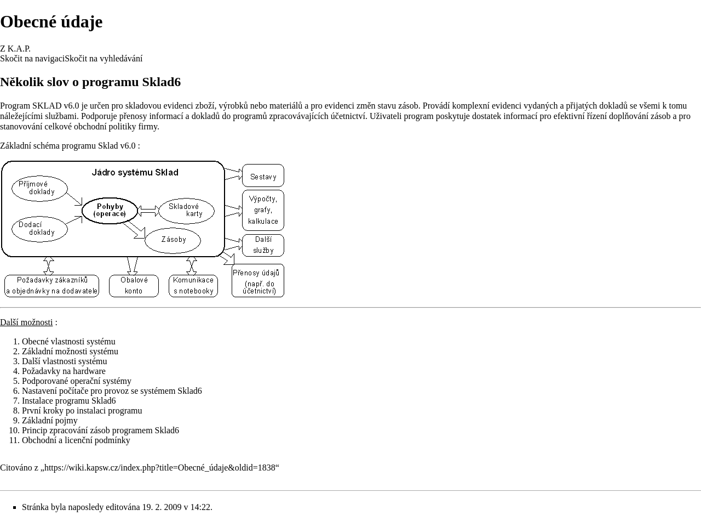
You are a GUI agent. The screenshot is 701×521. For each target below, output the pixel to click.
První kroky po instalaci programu (82, 410)
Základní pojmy (50, 420)
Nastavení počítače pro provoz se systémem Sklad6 (112, 390)
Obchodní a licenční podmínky (76, 440)
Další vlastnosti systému (64, 361)
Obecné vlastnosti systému (69, 341)
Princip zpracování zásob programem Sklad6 (100, 430)
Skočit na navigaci (32, 58)
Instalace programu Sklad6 (69, 400)
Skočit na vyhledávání (103, 58)
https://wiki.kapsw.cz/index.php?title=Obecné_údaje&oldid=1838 (159, 467)
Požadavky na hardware (64, 371)
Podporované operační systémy (76, 381)
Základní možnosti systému (70, 351)
